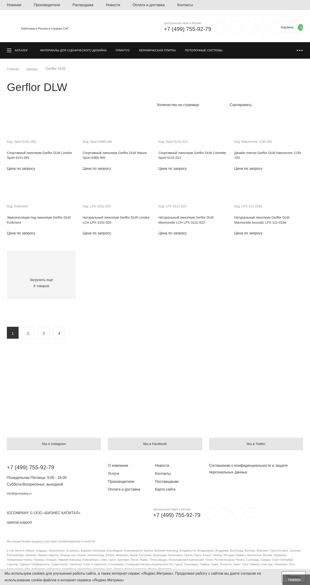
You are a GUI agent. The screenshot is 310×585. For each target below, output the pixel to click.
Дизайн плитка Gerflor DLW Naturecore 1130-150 (267, 156)
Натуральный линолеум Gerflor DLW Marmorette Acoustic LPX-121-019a (265, 221)
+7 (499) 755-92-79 (178, 29)
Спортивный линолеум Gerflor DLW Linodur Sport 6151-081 (37, 156)
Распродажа (83, 5)
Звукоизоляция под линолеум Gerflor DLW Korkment (38, 221)
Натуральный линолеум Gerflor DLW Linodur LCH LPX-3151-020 (113, 221)
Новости (113, 5)
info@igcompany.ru (22, 493)
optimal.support (19, 522)
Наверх (297, 580)
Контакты (185, 5)
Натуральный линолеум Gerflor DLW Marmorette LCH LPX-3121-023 (189, 221)
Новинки (14, 5)
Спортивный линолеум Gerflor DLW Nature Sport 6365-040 (112, 156)
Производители (47, 5)
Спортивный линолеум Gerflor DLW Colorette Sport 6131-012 (188, 156)
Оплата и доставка (149, 5)
